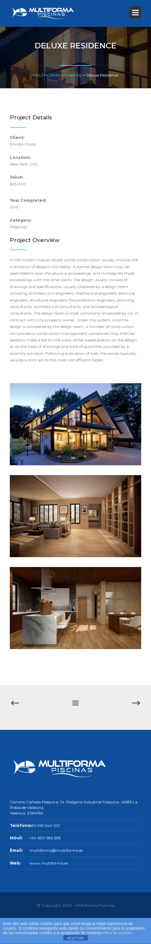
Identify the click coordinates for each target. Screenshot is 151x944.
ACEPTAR (75, 938)
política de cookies (115, 933)
